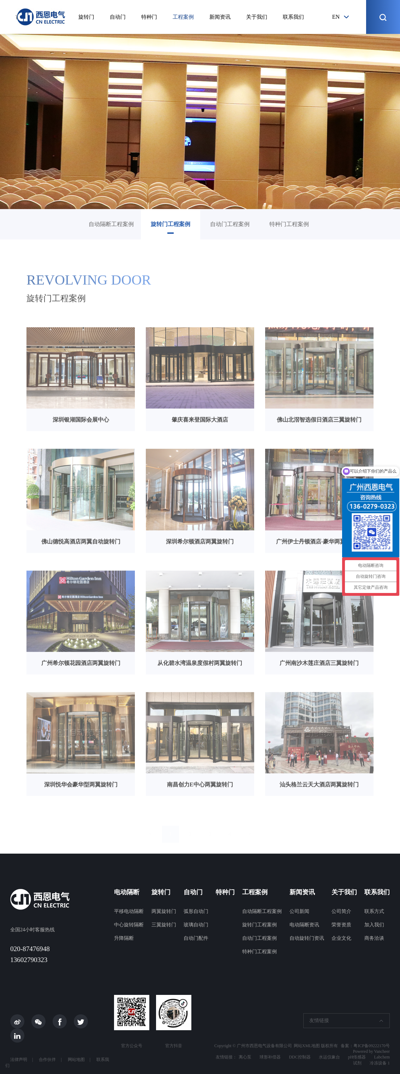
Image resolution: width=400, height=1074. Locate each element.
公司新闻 (299, 911)
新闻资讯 (220, 17)
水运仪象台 (329, 1057)
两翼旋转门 (163, 911)
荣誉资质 (341, 924)
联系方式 (374, 911)
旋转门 (86, 17)
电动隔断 (126, 892)
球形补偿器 (270, 1057)
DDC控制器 (299, 1057)
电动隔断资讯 (304, 924)
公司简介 (341, 911)
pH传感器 (357, 1057)
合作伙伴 (47, 1059)
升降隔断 (124, 938)
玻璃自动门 (196, 924)
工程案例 (183, 17)
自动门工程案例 (230, 224)
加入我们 (374, 924)
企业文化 (341, 938)
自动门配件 (196, 938)
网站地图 (76, 1059)
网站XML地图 (307, 1045)
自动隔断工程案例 (111, 224)
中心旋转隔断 (129, 924)
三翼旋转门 (163, 924)
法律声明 (18, 1059)
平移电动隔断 (129, 911)
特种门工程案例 (289, 224)
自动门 (118, 17)
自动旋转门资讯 (306, 938)
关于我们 (256, 17)
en (336, 17)
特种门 (149, 17)
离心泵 (245, 1057)
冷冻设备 (378, 1063)
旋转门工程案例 (170, 224)
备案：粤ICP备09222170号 (365, 1045)
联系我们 (293, 17)
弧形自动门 (196, 911)
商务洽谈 (374, 938)
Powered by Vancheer (371, 1051)
